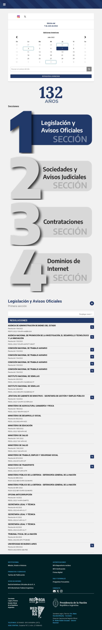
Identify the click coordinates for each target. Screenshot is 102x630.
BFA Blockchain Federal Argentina (20, 588)
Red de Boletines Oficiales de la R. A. (21, 584)
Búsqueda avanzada (51, 76)
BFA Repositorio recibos (62, 565)
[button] (85, 314)
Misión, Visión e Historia (17, 565)
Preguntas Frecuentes (61, 582)
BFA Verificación (59, 569)
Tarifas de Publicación (16, 575)
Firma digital (57, 572)
